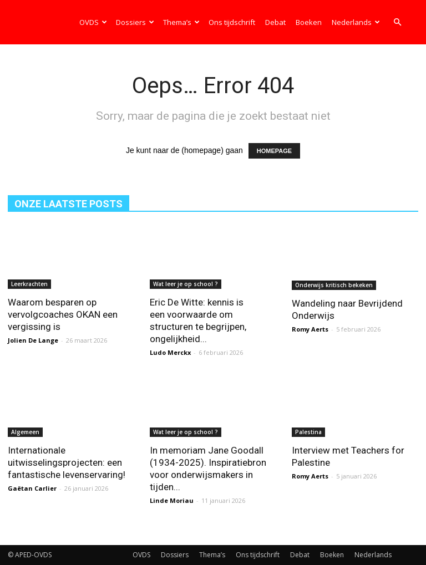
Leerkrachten (29, 284)
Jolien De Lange (33, 340)
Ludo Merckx (170, 352)
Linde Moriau (172, 500)
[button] (397, 22)
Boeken (309, 22)
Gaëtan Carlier (32, 488)
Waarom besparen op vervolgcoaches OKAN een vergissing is (63, 314)
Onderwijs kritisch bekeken (334, 284)
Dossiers (135, 22)
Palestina (308, 432)
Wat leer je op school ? (185, 284)
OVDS (93, 22)
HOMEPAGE (274, 150)
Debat (275, 22)
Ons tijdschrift (232, 22)
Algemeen (25, 432)
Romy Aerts (310, 328)
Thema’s (181, 22)
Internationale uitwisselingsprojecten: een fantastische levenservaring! (66, 462)
